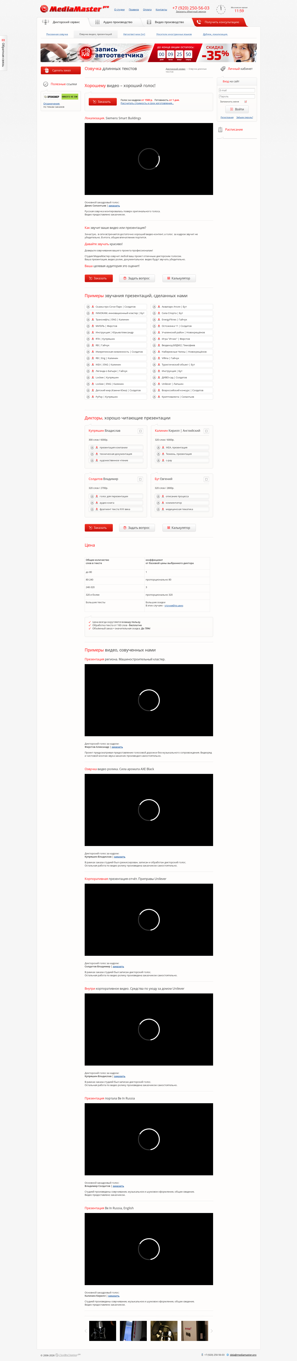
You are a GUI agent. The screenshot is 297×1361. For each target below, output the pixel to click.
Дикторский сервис (175, 68)
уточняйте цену (174, 605)
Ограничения (51, 103)
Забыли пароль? (244, 117)
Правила (134, 9)
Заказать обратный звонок (191, 11)
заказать (114, 205)
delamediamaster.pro (243, 1354)
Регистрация (227, 117)
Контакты (161, 9)
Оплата (147, 9)
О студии (119, 9)
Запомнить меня (229, 101)
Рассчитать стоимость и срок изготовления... (147, 103)
